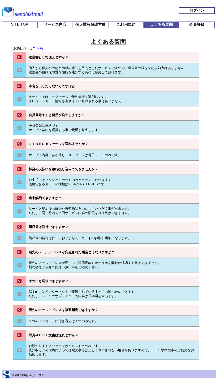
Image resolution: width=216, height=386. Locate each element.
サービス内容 (55, 24)
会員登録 (196, 24)
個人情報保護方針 (90, 24)
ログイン (196, 10)
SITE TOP (19, 24)
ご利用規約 (126, 24)
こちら (37, 48)
